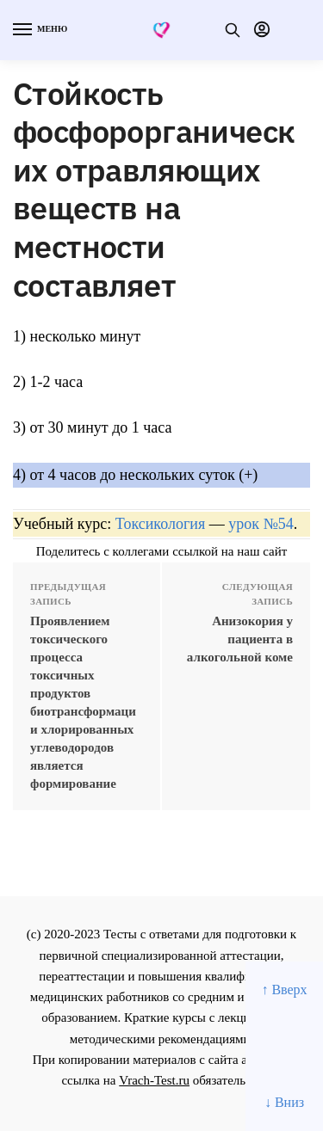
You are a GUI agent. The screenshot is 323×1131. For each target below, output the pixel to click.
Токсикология (160, 523)
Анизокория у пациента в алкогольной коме (240, 639)
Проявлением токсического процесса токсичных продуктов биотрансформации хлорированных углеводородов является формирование (83, 702)
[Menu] (39, 30)
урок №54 (260, 523)
